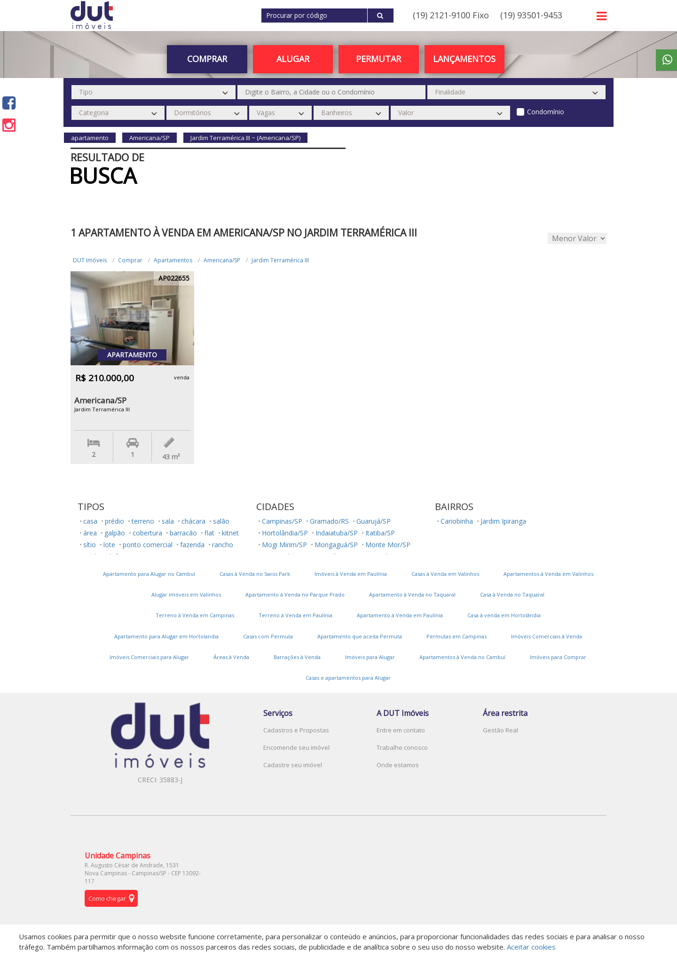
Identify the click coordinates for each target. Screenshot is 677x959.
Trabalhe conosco (402, 747)
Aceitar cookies (531, 946)
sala (168, 521)
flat (209, 532)
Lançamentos (464, 58)
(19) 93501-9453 (531, 15)
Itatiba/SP (380, 532)
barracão (183, 532)
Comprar (207, 58)
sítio (89, 544)
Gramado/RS (329, 521)
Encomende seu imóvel (296, 747)
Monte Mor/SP (387, 544)
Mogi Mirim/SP (284, 544)
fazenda (192, 544)
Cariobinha (457, 521)
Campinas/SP (282, 521)
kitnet (230, 532)
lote (109, 544)
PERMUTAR (378, 58)
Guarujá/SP (373, 521)
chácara (193, 521)
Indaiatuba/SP (336, 532)
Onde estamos (398, 765)
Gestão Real (500, 730)
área (90, 532)
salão (221, 521)
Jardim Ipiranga (503, 521)
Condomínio (545, 112)
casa (90, 521)
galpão (114, 532)
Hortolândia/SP (285, 532)
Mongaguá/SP (336, 544)
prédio (114, 521)
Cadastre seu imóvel (292, 765)
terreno (143, 521)
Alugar (292, 58)
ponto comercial (148, 544)
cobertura (147, 532)
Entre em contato (401, 730)
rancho (222, 544)
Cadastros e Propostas (296, 730)
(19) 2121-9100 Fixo (451, 15)
